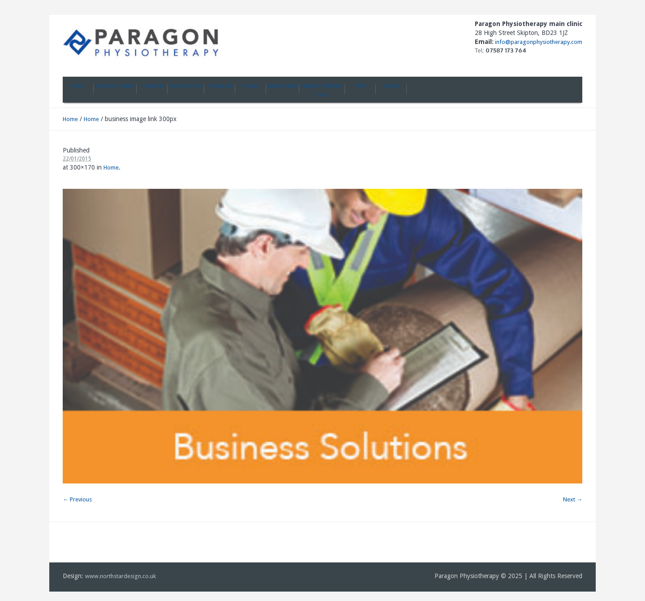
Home (70, 119)
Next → (572, 499)
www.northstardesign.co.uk (120, 576)
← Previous (77, 499)
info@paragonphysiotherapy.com (538, 42)
